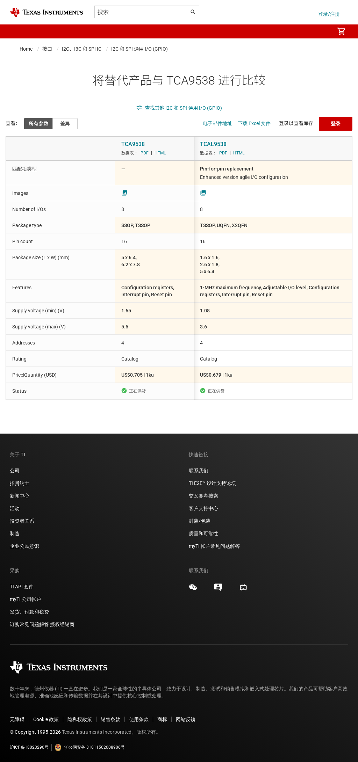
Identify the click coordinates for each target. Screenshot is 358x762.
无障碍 (17, 719)
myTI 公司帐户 (25, 599)
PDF (145, 153)
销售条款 (110, 719)
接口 (47, 49)
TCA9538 (133, 144)
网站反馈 (185, 719)
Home (26, 49)
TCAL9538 (213, 144)
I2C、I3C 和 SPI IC (81, 49)
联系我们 (198, 470)
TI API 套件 (22, 586)
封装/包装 (199, 521)
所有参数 (38, 123)
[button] (17, 31)
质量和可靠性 (204, 533)
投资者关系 (22, 521)
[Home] (46, 12)
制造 (15, 533)
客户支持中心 (203, 508)
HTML (160, 153)
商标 (162, 719)
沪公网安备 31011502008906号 (90, 747)
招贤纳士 (19, 483)
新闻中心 (19, 496)
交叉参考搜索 (203, 496)
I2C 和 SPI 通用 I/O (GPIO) (139, 49)
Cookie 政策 (46, 719)
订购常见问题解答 (29, 624)
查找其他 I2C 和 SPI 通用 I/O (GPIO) (179, 108)
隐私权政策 (79, 719)
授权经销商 (62, 624)
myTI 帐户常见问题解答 (214, 546)
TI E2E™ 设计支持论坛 (212, 483)
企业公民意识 (24, 546)
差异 (65, 123)
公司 (15, 470)
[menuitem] (321, 31)
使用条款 (139, 719)
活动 (15, 508)
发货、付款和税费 (29, 612)
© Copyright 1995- (35, 732)
